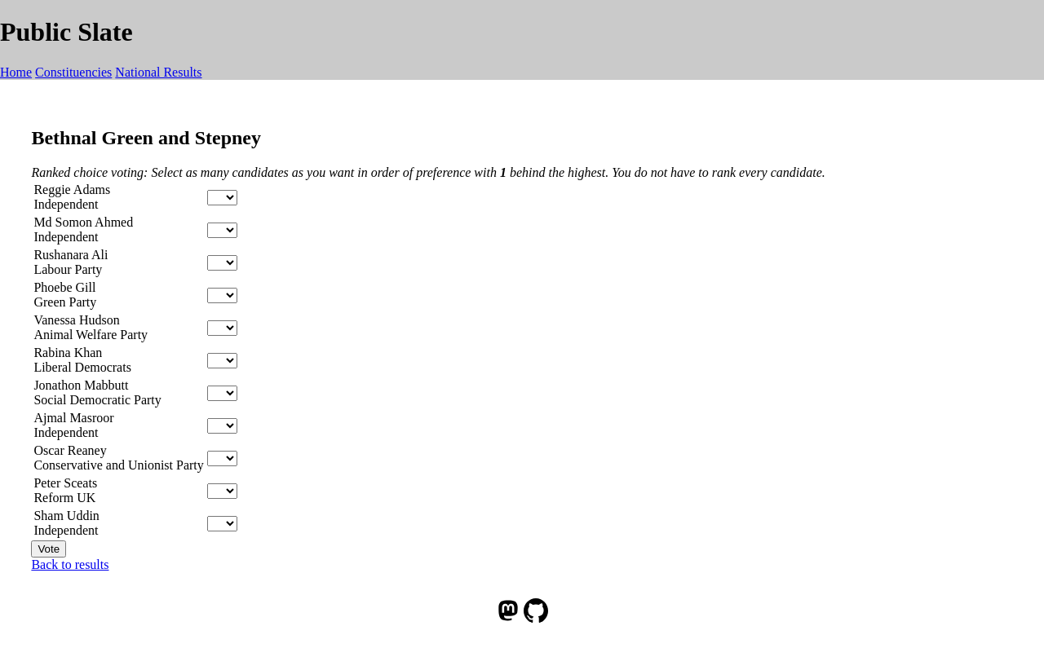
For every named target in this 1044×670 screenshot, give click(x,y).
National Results (158, 72)
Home (16, 72)
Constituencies (73, 72)
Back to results (69, 564)
